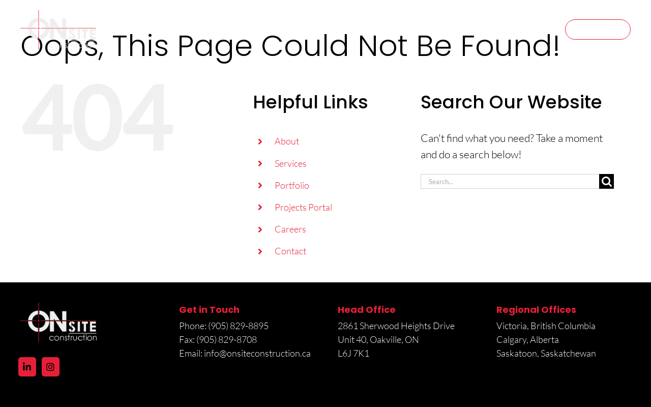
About (287, 141)
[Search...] (510, 181)
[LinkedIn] (27, 366)
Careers (290, 229)
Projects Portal (303, 207)
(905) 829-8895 (239, 325)
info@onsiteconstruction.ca (257, 353)
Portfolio (292, 185)
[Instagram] (51, 366)
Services (291, 163)
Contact (290, 250)
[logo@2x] (58, 15)
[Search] (606, 181)
